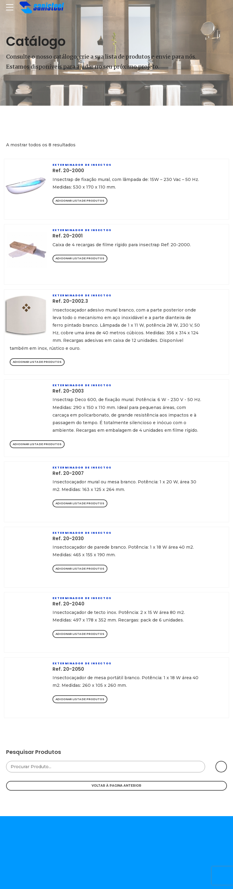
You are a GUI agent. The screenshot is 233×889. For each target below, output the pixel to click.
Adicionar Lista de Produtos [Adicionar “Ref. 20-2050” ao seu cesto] (80, 699)
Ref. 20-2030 (68, 538)
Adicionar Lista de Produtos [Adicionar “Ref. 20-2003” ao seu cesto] (37, 444)
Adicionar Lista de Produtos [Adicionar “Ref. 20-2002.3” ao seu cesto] (37, 361)
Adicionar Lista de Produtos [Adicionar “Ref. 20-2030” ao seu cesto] (80, 568)
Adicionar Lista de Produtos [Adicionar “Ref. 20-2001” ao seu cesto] (80, 258)
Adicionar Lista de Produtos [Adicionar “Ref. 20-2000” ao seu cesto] (80, 200)
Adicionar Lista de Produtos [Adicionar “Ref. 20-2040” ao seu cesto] (80, 633)
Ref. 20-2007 (68, 473)
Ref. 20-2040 (68, 604)
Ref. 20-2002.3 (70, 301)
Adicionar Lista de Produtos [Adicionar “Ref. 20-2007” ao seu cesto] (80, 503)
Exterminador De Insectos (82, 165)
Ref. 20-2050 (68, 669)
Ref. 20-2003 (68, 391)
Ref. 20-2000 (68, 170)
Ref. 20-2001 (67, 236)
